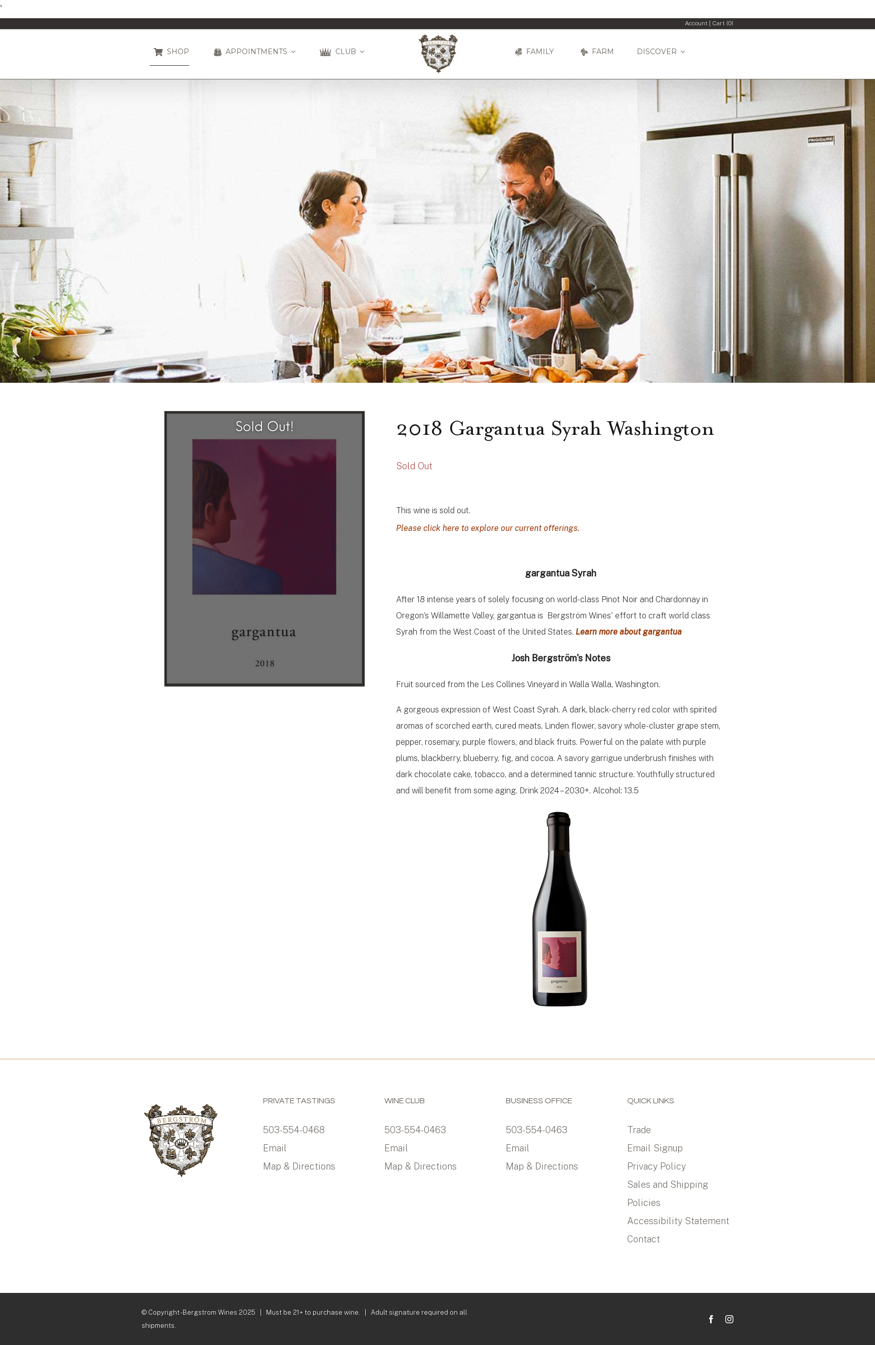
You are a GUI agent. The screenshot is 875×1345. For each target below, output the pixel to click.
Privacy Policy (656, 1166)
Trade (639, 1130)
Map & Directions (299, 1166)
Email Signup (655, 1148)
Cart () (722, 23)
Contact (643, 1239)
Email (275, 1148)
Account (696, 23)
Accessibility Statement (678, 1221)
